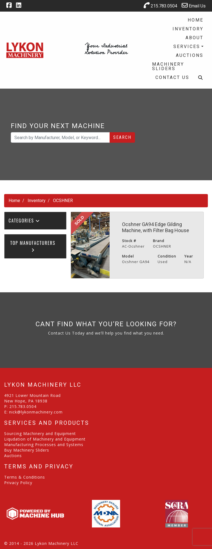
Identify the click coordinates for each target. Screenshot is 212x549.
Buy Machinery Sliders (26, 450)
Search (122, 137)
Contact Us (172, 77)
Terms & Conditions (24, 477)
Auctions (189, 55)
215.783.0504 (160, 5)
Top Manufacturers (32, 246)
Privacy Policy (18, 482)
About (194, 37)
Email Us (194, 5)
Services (186, 46)
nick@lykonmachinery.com (36, 412)
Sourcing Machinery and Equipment (40, 433)
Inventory (188, 28)
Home (195, 20)
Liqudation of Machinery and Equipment (45, 439)
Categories (24, 220)
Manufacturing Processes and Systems (43, 444)
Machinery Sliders (168, 66)
